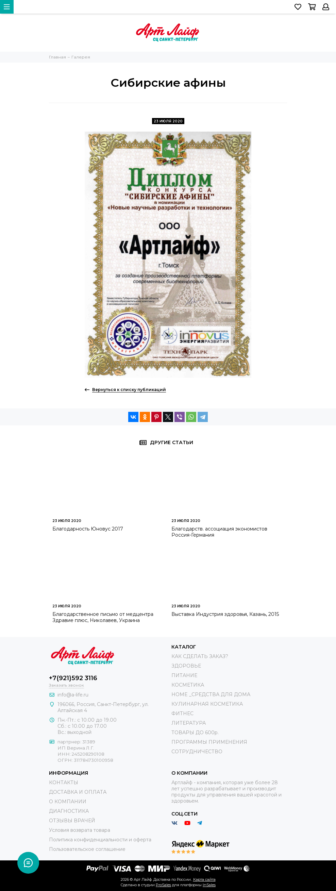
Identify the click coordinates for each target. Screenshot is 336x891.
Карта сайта (204, 879)
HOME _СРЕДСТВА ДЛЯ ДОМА (210, 694)
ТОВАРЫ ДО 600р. (195, 732)
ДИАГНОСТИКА (69, 811)
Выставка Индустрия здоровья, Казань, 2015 (225, 614)
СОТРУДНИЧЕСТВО (196, 752)
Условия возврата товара (79, 830)
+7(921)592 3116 (73, 678)
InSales (209, 884)
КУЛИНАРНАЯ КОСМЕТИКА (207, 704)
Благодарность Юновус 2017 (87, 529)
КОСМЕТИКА (187, 685)
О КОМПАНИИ (67, 801)
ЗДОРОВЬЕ (186, 666)
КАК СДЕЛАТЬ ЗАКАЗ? (199, 656)
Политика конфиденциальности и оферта (100, 840)
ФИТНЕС (182, 713)
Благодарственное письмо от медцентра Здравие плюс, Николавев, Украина (102, 617)
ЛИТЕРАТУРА (188, 723)
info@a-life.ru (72, 695)
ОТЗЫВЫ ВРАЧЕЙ (72, 821)
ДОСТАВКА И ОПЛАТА (77, 792)
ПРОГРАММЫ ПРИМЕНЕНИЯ (209, 742)
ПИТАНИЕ (184, 675)
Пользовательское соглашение (87, 849)
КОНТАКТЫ (63, 782)
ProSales (163, 884)
